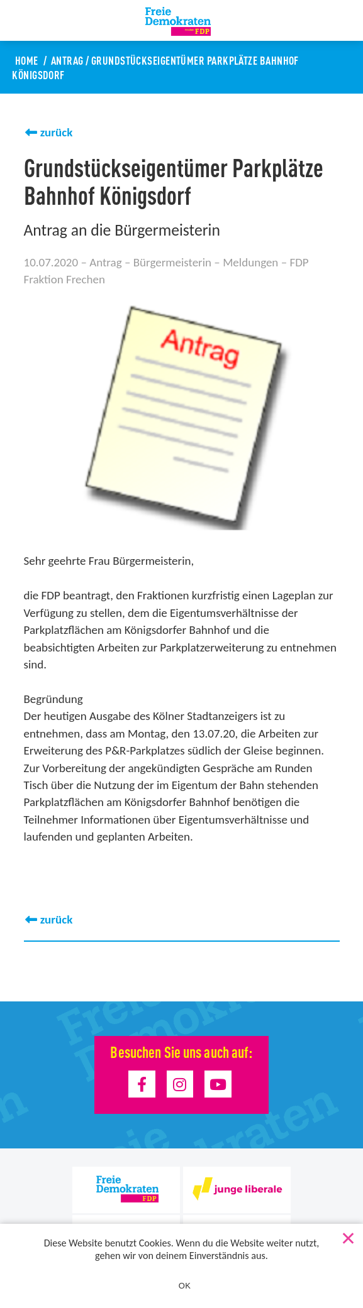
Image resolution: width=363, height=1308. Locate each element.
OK (185, 1285)
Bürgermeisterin (172, 262)
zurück (56, 132)
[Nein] (347, 1235)
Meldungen (250, 262)
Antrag (67, 59)
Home (26, 59)
